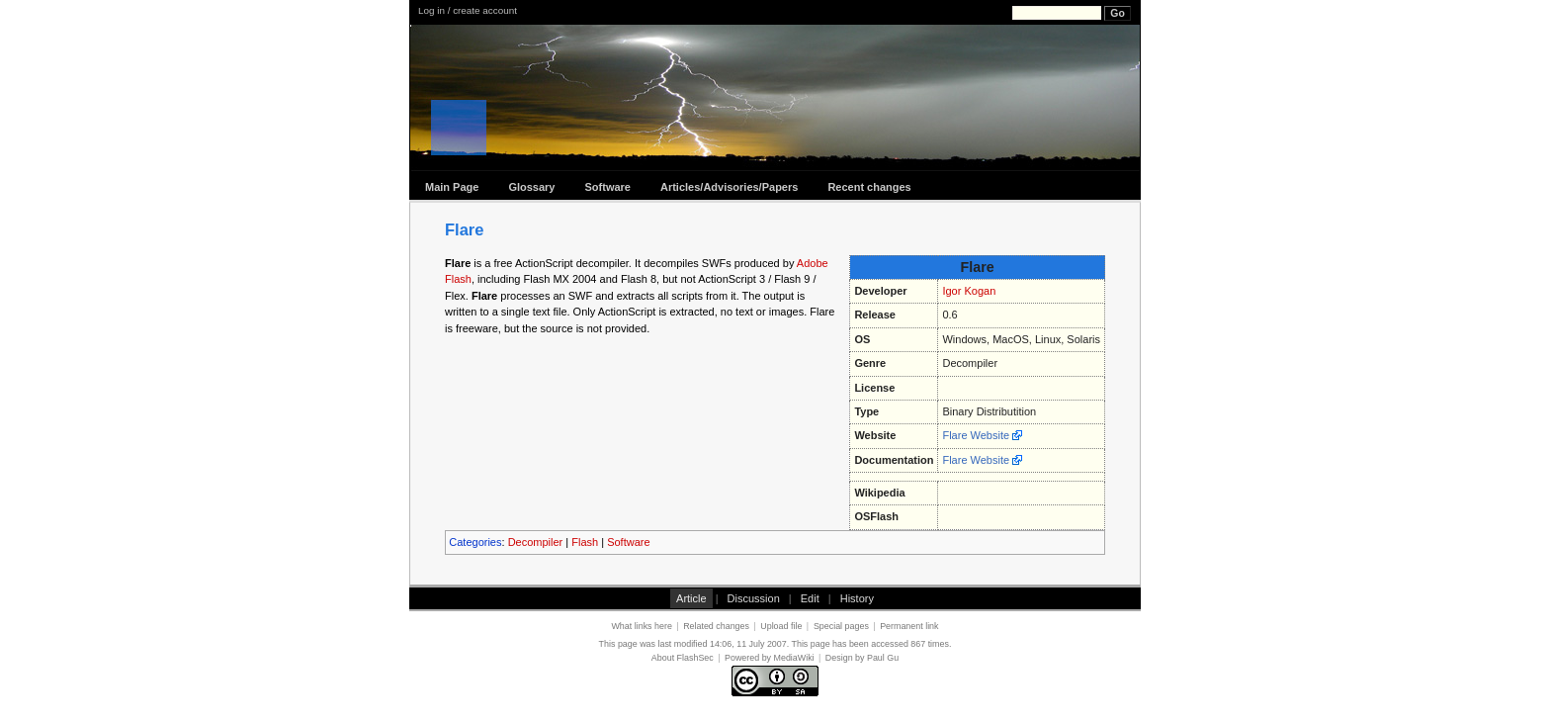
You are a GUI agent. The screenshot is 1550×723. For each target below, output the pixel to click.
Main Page (451, 187)
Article (691, 598)
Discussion (754, 598)
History (857, 598)
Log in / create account (467, 10)
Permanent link (909, 626)
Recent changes (868, 187)
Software (608, 187)
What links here (641, 626)
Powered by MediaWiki (770, 658)
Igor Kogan (968, 291)
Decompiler (535, 542)
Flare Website (975, 435)
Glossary (531, 187)
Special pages (841, 626)
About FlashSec (682, 658)
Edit (810, 598)
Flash (584, 542)
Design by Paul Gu (862, 658)
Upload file (781, 626)
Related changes (716, 626)
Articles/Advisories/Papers (729, 187)
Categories (475, 542)
